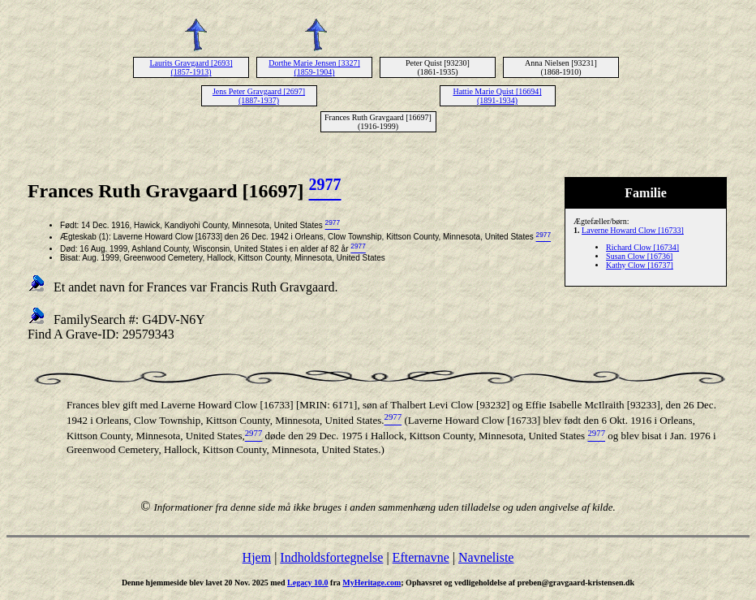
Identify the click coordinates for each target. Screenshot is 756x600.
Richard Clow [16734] (642, 247)
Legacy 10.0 (308, 582)
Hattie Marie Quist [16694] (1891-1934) (497, 96)
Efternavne (421, 557)
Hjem (257, 557)
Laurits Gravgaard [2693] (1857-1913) (190, 67)
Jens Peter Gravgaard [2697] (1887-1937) (259, 96)
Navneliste (485, 557)
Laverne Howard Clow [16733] (633, 230)
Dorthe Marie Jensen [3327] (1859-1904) (313, 67)
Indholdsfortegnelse (331, 557)
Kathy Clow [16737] (639, 265)
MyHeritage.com (371, 582)
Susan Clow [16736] (639, 256)
